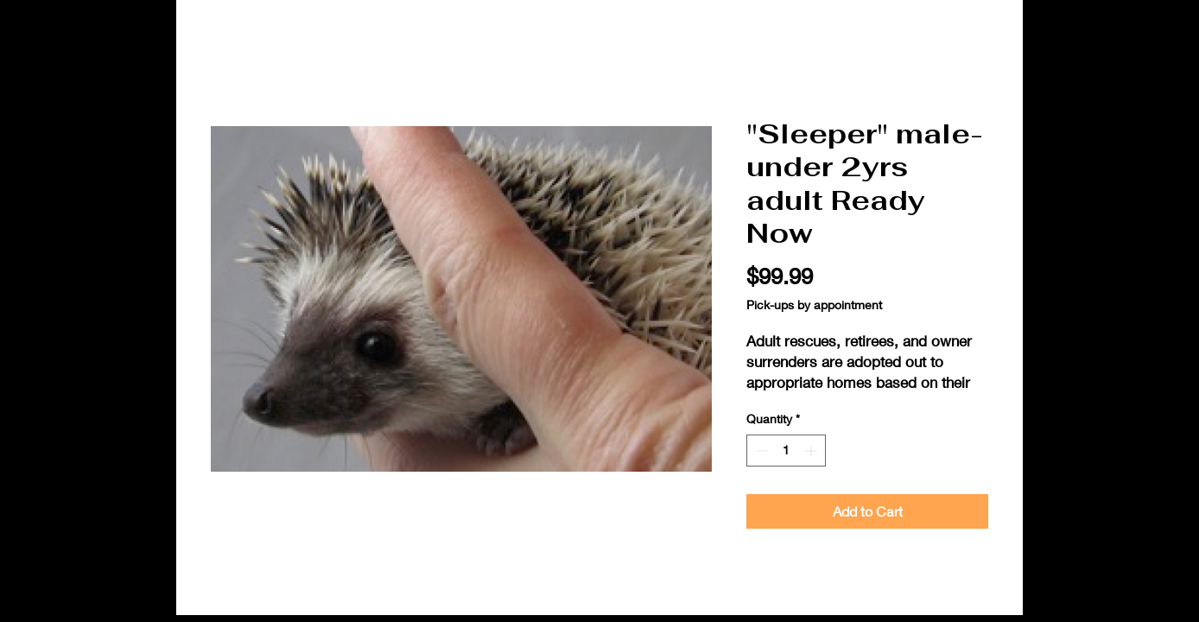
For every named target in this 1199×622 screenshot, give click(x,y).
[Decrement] (760, 450)
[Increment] (812, 450)
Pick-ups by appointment (814, 304)
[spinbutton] (786, 450)
